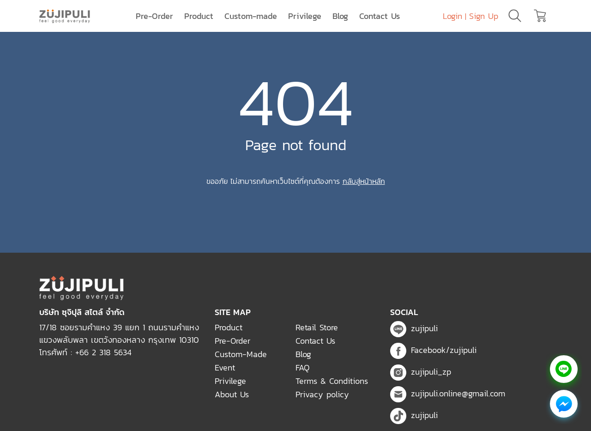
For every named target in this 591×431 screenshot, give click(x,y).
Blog (340, 16)
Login (452, 16)
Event (225, 367)
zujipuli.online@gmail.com (447, 393)
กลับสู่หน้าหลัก (364, 181)
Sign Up (483, 16)
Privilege (304, 16)
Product (198, 16)
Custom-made (250, 16)
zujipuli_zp (420, 371)
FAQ (302, 367)
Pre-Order (154, 16)
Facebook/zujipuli (433, 350)
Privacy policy (322, 394)
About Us (232, 394)
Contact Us (379, 16)
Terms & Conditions (332, 381)
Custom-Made (241, 354)
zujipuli (414, 328)
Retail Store (317, 327)
